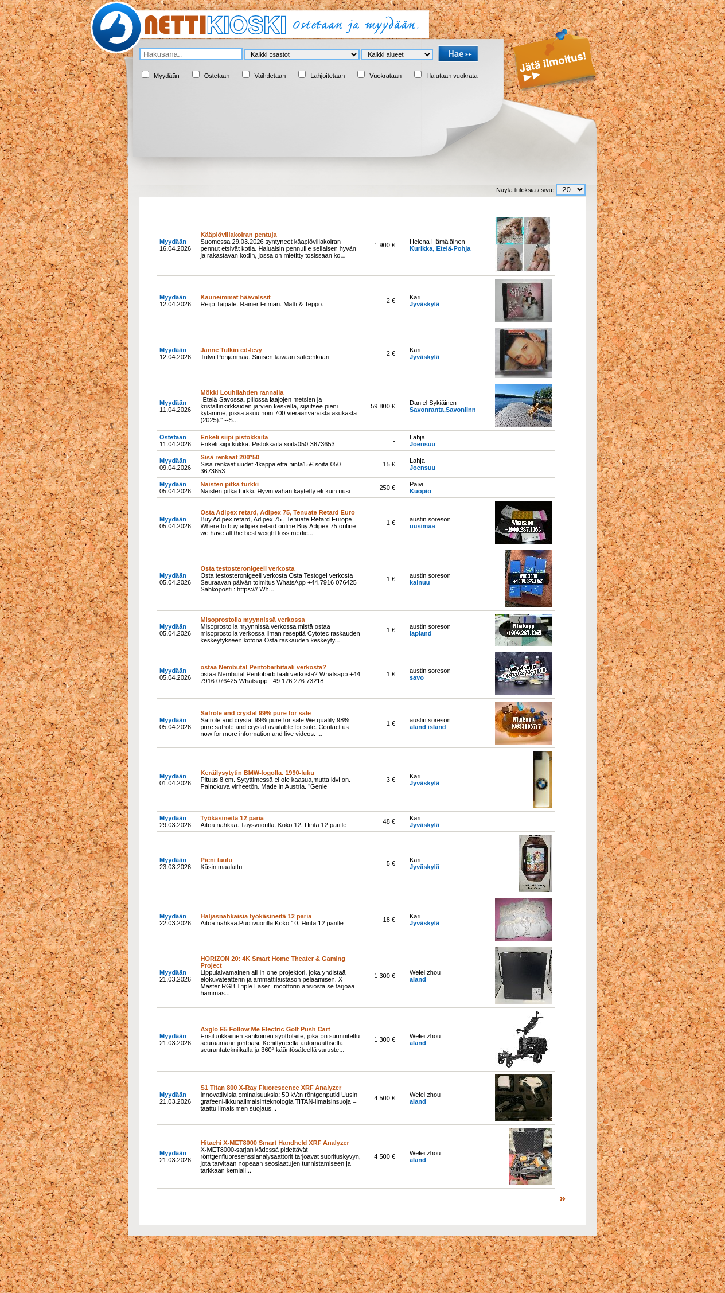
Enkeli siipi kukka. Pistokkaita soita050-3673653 (267, 444)
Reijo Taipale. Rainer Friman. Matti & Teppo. (261, 304)
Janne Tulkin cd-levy (231, 349)
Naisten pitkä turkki (229, 484)
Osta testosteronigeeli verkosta (247, 568)
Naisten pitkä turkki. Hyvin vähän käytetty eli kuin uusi (275, 491)
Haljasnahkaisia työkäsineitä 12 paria (255, 916)
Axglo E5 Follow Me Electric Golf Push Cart (265, 1029)
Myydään (167, 75)
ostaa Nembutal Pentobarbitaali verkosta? (263, 667)
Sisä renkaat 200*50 (229, 457)
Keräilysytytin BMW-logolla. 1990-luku (257, 772)
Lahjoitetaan (327, 75)
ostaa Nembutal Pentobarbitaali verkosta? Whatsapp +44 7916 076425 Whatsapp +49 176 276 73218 (280, 677)
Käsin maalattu (221, 866)
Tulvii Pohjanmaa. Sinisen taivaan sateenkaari (264, 356)
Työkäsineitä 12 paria (231, 818)
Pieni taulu (216, 859)
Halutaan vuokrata (451, 75)
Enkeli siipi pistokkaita (234, 437)
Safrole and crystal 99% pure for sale (255, 713)
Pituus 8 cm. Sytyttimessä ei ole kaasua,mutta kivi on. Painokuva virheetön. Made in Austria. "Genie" (275, 783)
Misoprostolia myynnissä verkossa (252, 619)
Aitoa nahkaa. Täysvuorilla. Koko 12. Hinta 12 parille (273, 824)
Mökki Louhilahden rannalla (241, 392)
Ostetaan (217, 75)
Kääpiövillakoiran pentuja (238, 234)
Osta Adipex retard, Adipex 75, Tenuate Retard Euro (277, 512)
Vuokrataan (385, 75)
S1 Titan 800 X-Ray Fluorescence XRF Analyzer (270, 1087)
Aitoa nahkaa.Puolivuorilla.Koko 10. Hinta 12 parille (272, 923)
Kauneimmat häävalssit (235, 297)
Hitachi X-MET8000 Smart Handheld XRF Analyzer (274, 1142)
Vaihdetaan (270, 75)
